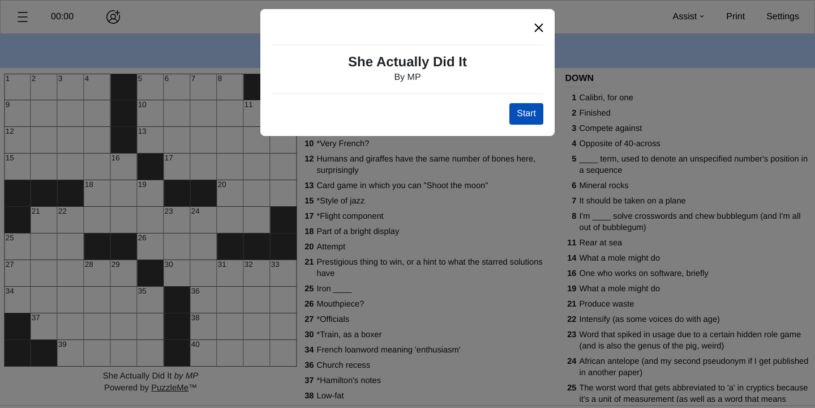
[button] (538, 28)
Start (526, 113)
